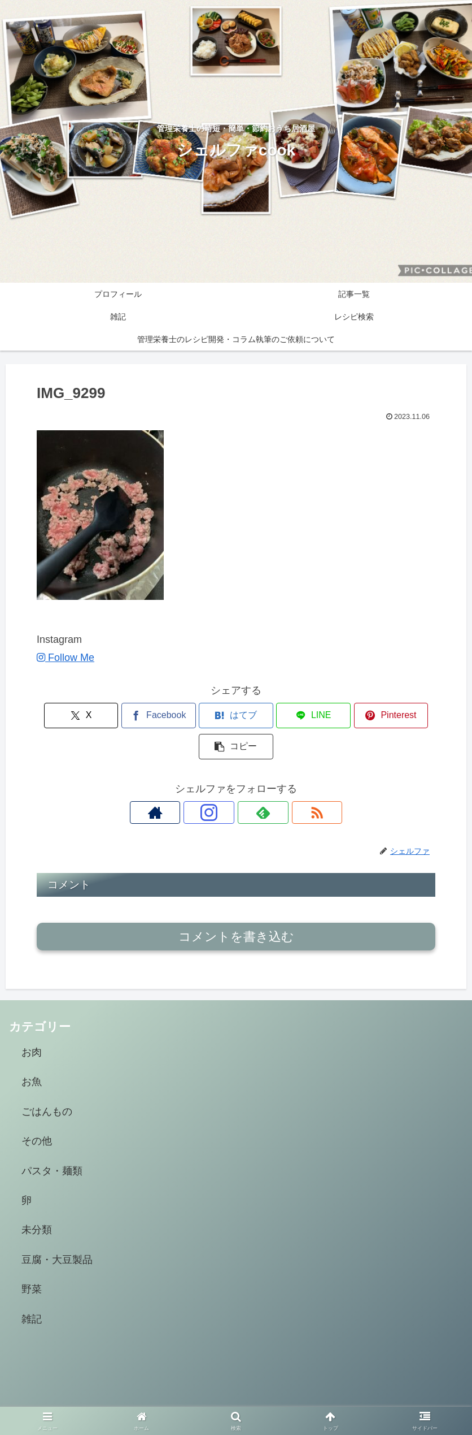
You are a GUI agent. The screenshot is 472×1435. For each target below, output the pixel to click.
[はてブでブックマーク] (202, 715)
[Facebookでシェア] (136, 715)
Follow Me (65, 657)
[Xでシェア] (68, 715)
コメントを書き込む (236, 905)
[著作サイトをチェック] (197, 781)
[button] (403, 715)
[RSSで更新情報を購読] (275, 781)
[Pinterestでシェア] (336, 715)
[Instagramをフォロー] (223, 781)
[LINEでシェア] (269, 715)
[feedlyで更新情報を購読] (249, 781)
